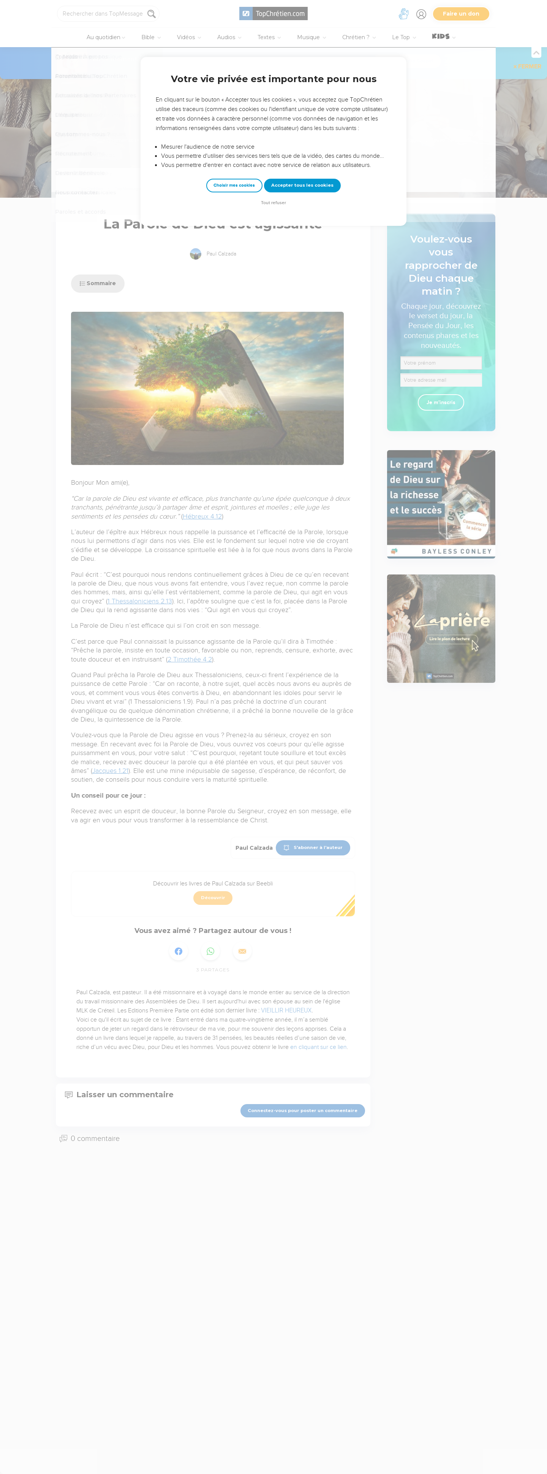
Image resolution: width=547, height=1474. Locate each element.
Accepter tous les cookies (302, 185)
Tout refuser (273, 202)
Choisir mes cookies (234, 185)
